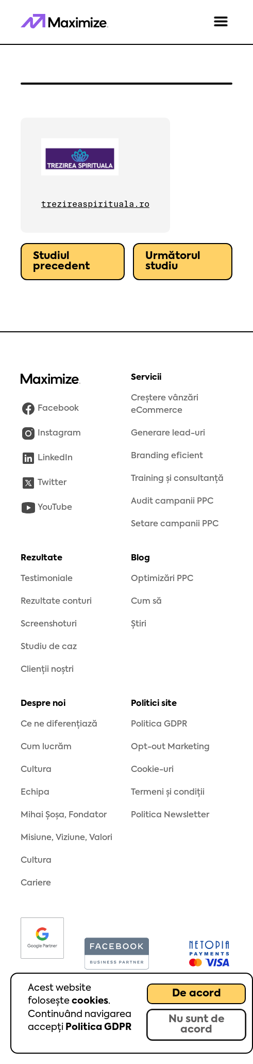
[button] (220, 22)
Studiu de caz (49, 647)
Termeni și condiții (168, 792)
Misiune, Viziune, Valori (66, 838)
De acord (196, 994)
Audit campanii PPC (172, 501)
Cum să (146, 602)
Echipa (35, 792)
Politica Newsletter (170, 815)
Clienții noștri (47, 670)
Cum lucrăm (46, 747)
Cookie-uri (152, 770)
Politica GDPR (98, 1027)
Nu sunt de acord (196, 1024)
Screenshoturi (49, 624)
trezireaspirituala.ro (95, 204)
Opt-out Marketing (170, 747)
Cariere (36, 883)
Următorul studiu (172, 261)
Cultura (36, 770)
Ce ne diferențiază (59, 724)
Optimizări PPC (162, 579)
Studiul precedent (61, 261)
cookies (90, 1001)
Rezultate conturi (56, 602)
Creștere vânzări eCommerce (164, 404)
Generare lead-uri (168, 433)
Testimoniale (47, 579)
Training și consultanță (177, 479)
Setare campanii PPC (174, 524)
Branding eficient (167, 456)
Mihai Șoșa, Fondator (64, 815)
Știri (138, 624)
